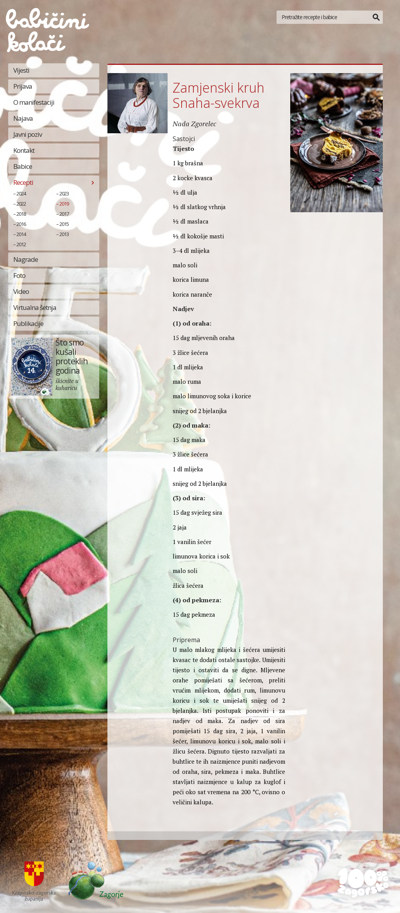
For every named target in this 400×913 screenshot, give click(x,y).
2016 (21, 223)
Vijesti (21, 70)
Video (21, 291)
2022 (21, 203)
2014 (21, 234)
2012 (21, 244)
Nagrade (25, 259)
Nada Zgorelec (194, 123)
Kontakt (23, 150)
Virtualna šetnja (34, 307)
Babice (22, 166)
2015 (64, 223)
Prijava (22, 86)
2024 (21, 193)
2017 (64, 213)
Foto (19, 275)
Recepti (23, 182)
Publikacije (28, 323)
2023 (64, 193)
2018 (21, 213)
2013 (64, 234)
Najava (23, 118)
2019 (64, 203)
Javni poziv (27, 134)
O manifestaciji (33, 102)
